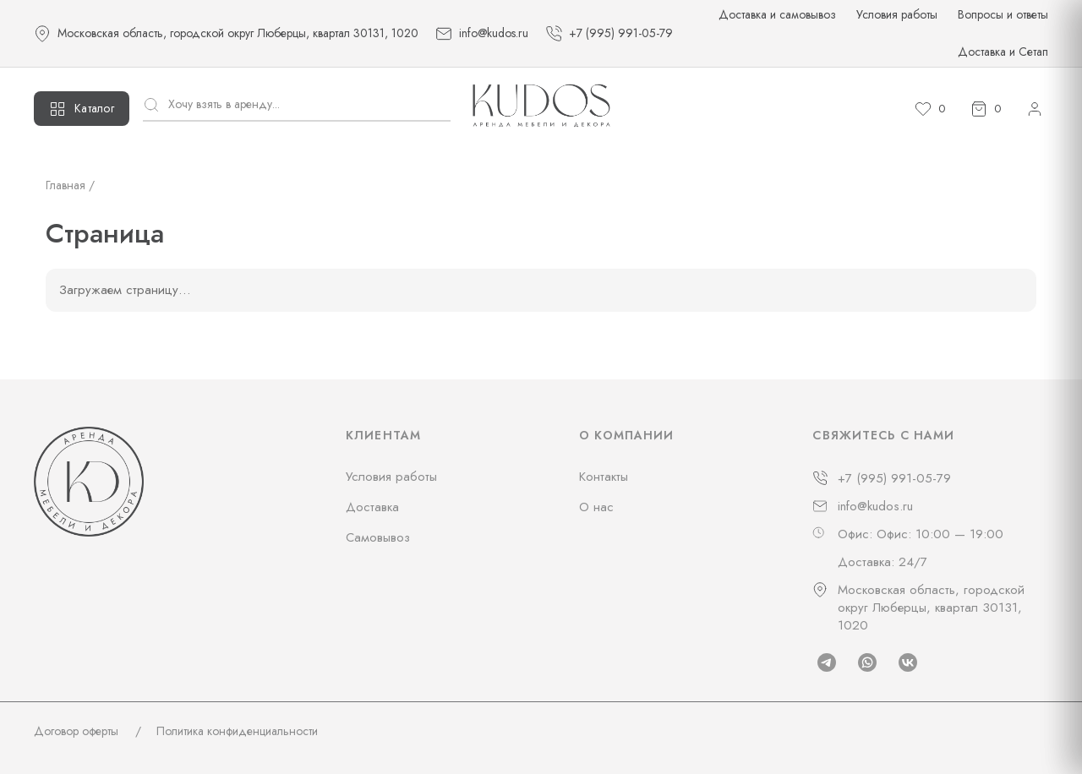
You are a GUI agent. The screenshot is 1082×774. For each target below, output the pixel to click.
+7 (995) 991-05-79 (894, 479)
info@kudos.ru (875, 506)
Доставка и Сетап (1003, 52)
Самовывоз (378, 537)
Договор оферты (76, 730)
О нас (596, 507)
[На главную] (541, 108)
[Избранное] (930, 109)
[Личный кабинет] (1034, 109)
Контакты (603, 476)
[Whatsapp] (867, 662)
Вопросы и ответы (1003, 15)
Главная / (70, 185)
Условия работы (896, 15)
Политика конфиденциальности (237, 730)
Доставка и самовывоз (777, 15)
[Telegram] (826, 662)
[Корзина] (985, 109)
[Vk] (907, 662)
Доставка (372, 507)
